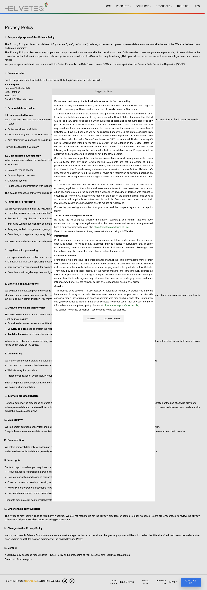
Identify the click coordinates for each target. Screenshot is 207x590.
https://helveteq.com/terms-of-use (111, 227)
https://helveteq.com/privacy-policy (121, 305)
